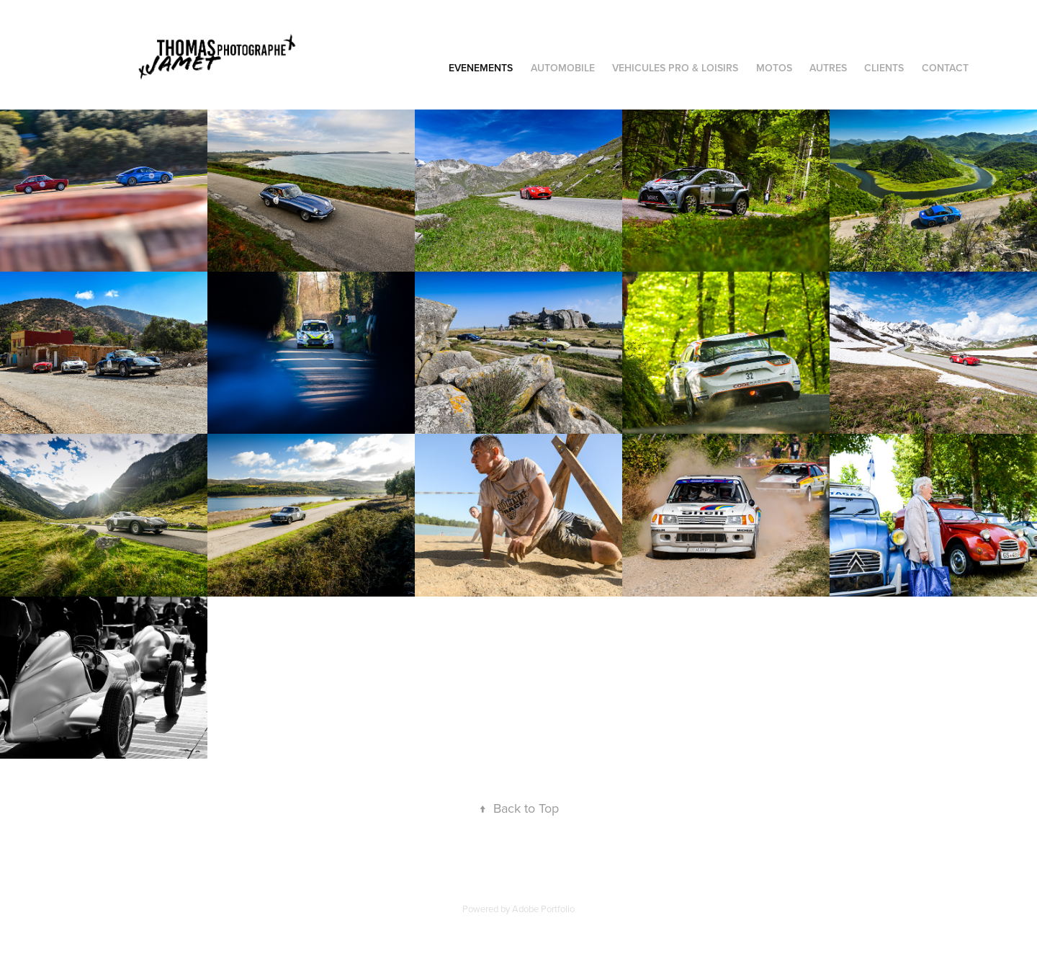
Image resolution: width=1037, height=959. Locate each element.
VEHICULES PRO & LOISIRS (675, 68)
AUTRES (828, 68)
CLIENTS (884, 68)
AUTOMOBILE (563, 68)
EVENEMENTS (481, 68)
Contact (945, 68)
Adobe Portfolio (543, 908)
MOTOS (774, 68)
